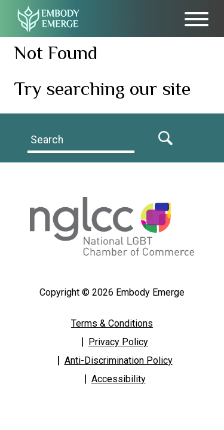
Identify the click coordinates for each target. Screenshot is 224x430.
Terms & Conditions (112, 323)
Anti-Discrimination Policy (119, 360)
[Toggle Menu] (196, 19)
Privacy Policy (118, 342)
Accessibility (118, 379)
